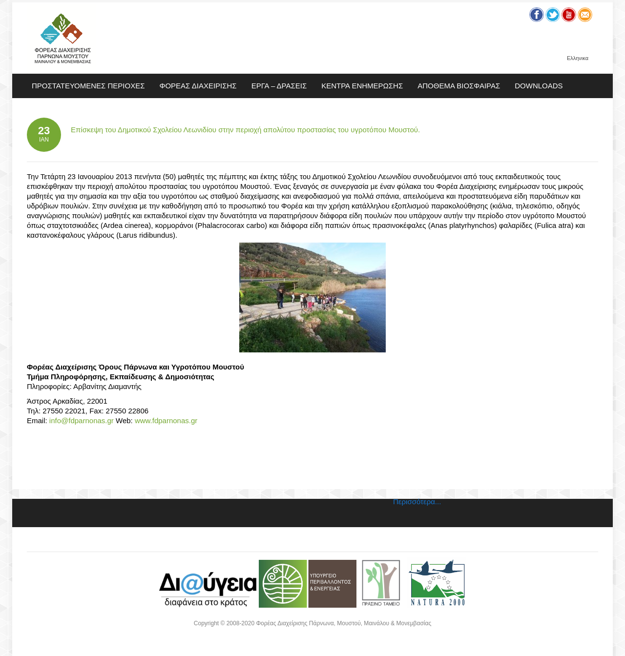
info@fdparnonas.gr (81, 420)
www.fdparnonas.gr (166, 420)
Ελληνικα (577, 58)
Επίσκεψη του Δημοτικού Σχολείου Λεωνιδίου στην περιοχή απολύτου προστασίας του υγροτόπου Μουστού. (245, 129)
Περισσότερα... (417, 501)
